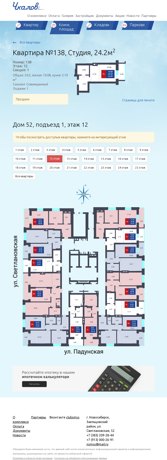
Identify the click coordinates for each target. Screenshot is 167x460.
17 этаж (140, 158)
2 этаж (35, 149)
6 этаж (97, 149)
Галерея (67, 16)
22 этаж (89, 167)
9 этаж (144, 149)
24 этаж (123, 167)
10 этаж (20, 158)
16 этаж (123, 158)
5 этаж (82, 149)
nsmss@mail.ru (97, 444)
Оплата (54, 16)
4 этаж (66, 149)
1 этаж (19, 149)
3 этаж (50, 149)
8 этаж (128, 149)
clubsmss (72, 417)
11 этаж (37, 158)
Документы (104, 16)
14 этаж (89, 158)
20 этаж (55, 167)
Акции (120, 16)
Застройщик (84, 16)
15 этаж (106, 158)
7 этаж (113, 149)
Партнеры (148, 16)
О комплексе (36, 16)
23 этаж (106, 167)
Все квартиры (26, 42)
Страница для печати (138, 100)
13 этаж (72, 158)
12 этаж (55, 158)
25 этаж (140, 167)
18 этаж (20, 167)
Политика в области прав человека (33, 458)
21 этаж (72, 167)
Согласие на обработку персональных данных (80, 458)
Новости (132, 16)
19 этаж (37, 167)
